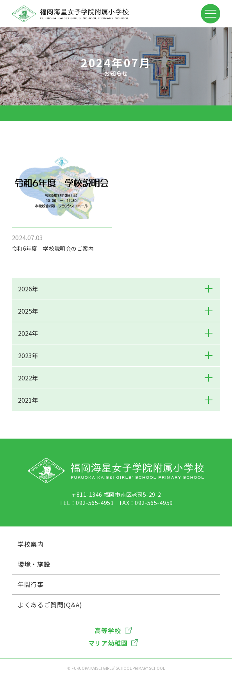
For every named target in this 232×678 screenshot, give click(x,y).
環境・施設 (34, 564)
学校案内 (31, 544)
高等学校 (113, 630)
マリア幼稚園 (113, 643)
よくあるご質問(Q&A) (50, 604)
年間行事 (31, 584)
